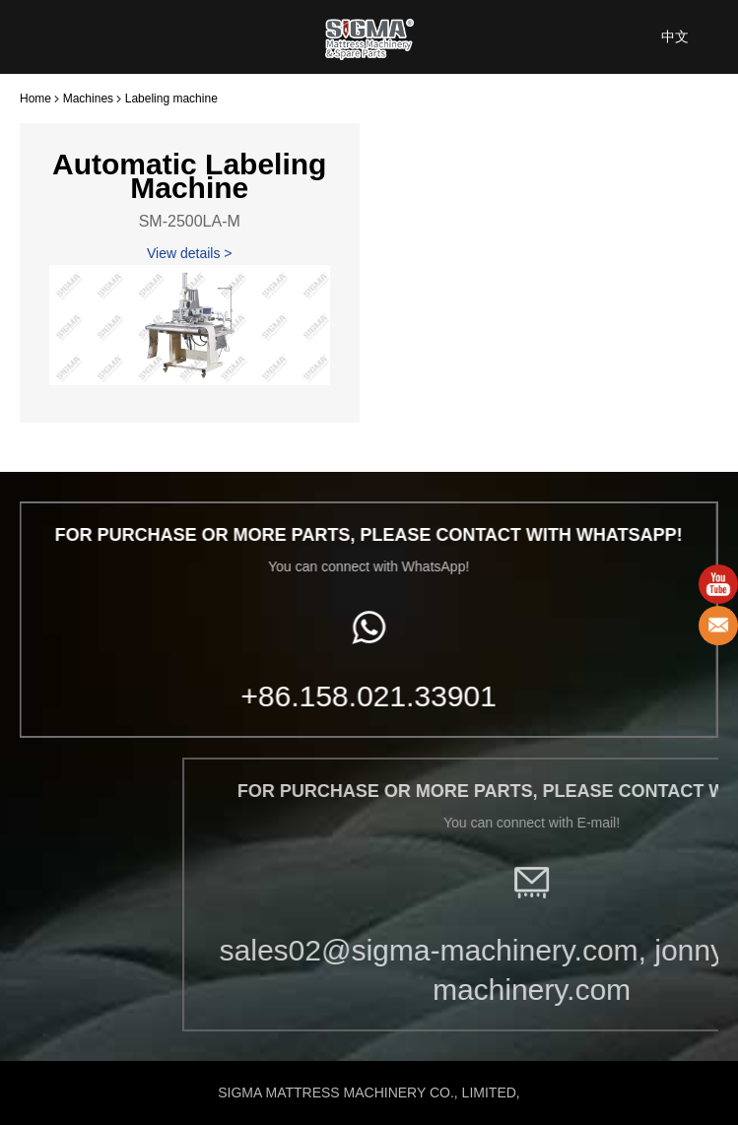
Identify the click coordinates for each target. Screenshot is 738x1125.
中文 (675, 36)
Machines (88, 98)
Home (35, 98)
